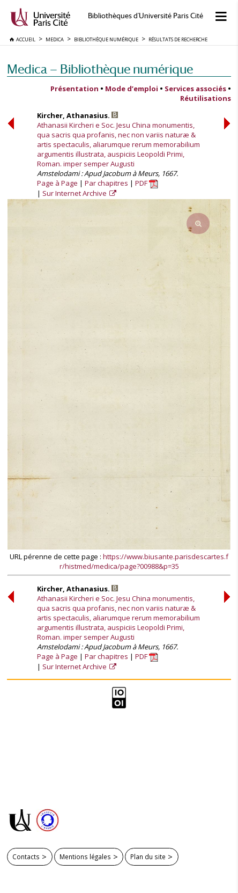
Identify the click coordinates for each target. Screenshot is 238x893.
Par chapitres (106, 183)
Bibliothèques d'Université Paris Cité (145, 16)
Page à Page (57, 183)
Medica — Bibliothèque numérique (100, 69)
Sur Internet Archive (75, 193)
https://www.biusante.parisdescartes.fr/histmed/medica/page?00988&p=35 (144, 561)
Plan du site (148, 856)
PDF (146, 183)
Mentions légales (85, 856)
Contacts (26, 856)
